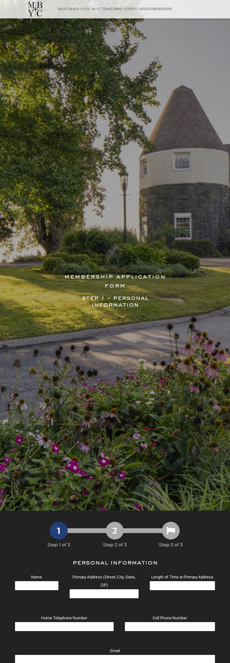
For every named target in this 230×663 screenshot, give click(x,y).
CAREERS (145, 9)
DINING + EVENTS (125, 9)
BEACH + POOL (79, 9)
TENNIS (107, 9)
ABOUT (63, 9)
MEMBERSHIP (162, 9)
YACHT (96, 9)
